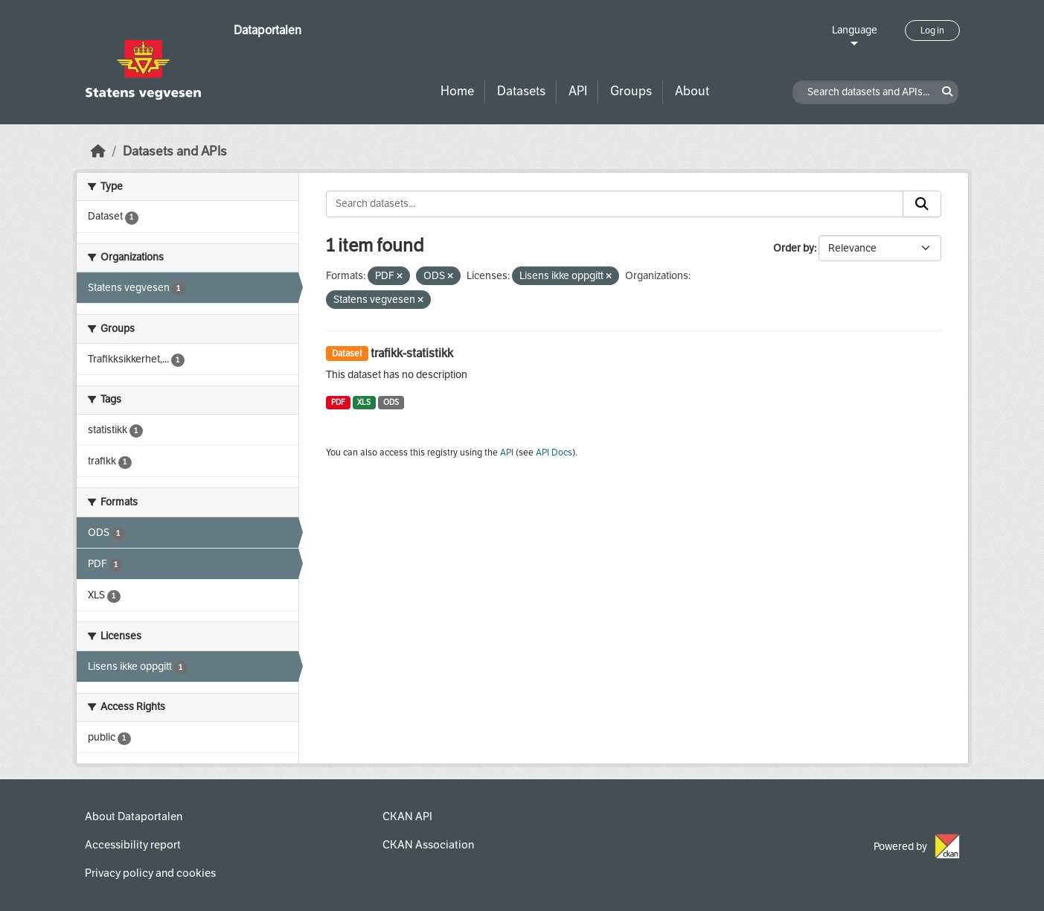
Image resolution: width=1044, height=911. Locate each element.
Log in (932, 30)
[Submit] (922, 204)
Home (457, 91)
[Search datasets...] (614, 204)
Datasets (521, 91)
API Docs (554, 452)
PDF (338, 402)
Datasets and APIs (175, 151)
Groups (631, 91)
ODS (391, 402)
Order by (793, 248)
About (692, 91)
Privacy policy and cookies (150, 873)
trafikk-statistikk (412, 353)
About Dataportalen (133, 816)
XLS (364, 402)
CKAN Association (428, 844)
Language (854, 30)
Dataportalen (267, 30)
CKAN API (407, 816)
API (578, 91)
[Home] (98, 151)
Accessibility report (133, 844)
